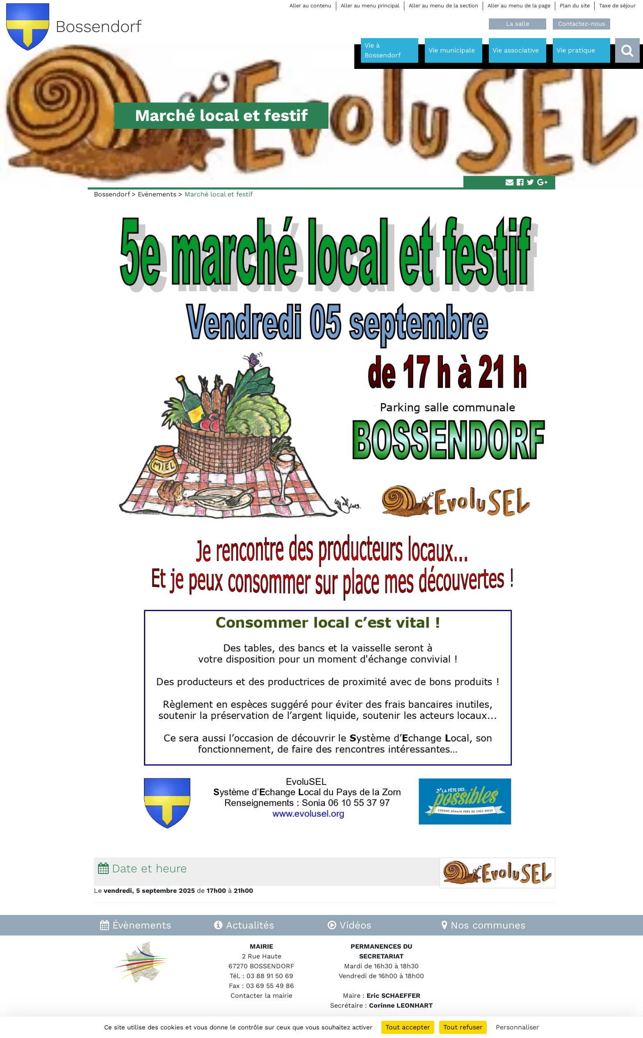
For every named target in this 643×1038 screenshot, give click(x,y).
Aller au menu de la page (519, 5)
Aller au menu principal (370, 5)
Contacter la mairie (261, 995)
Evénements (157, 194)
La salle (517, 23)
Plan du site (575, 5)
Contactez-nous (581, 23)
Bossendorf (112, 194)
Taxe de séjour (617, 5)
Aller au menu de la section (443, 5)
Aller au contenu (310, 5)
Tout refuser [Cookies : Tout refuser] (463, 1027)
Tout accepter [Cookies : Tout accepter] (407, 1027)
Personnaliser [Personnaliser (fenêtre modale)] (517, 1027)
